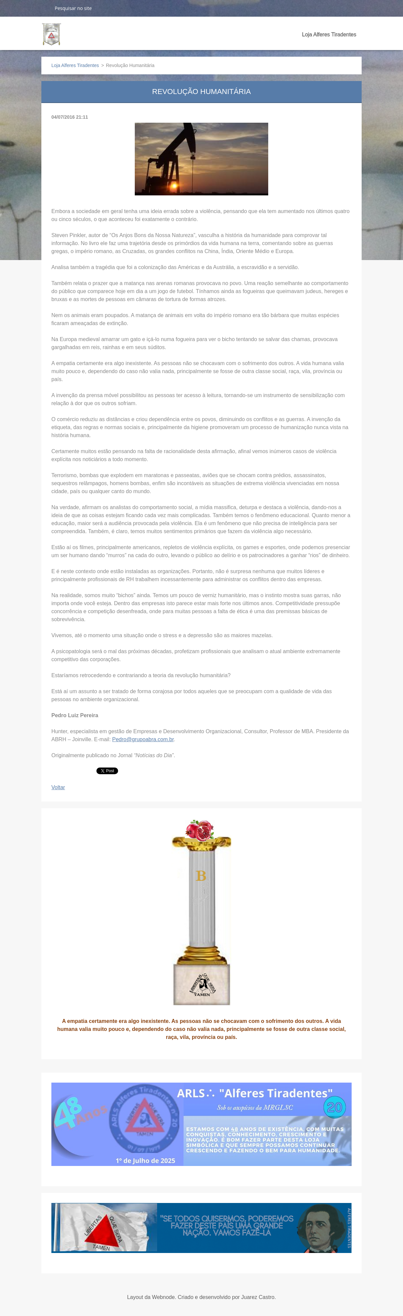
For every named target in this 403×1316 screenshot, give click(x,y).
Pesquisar (45, 8)
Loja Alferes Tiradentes (329, 34)
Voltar (58, 787)
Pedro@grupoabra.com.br (142, 739)
